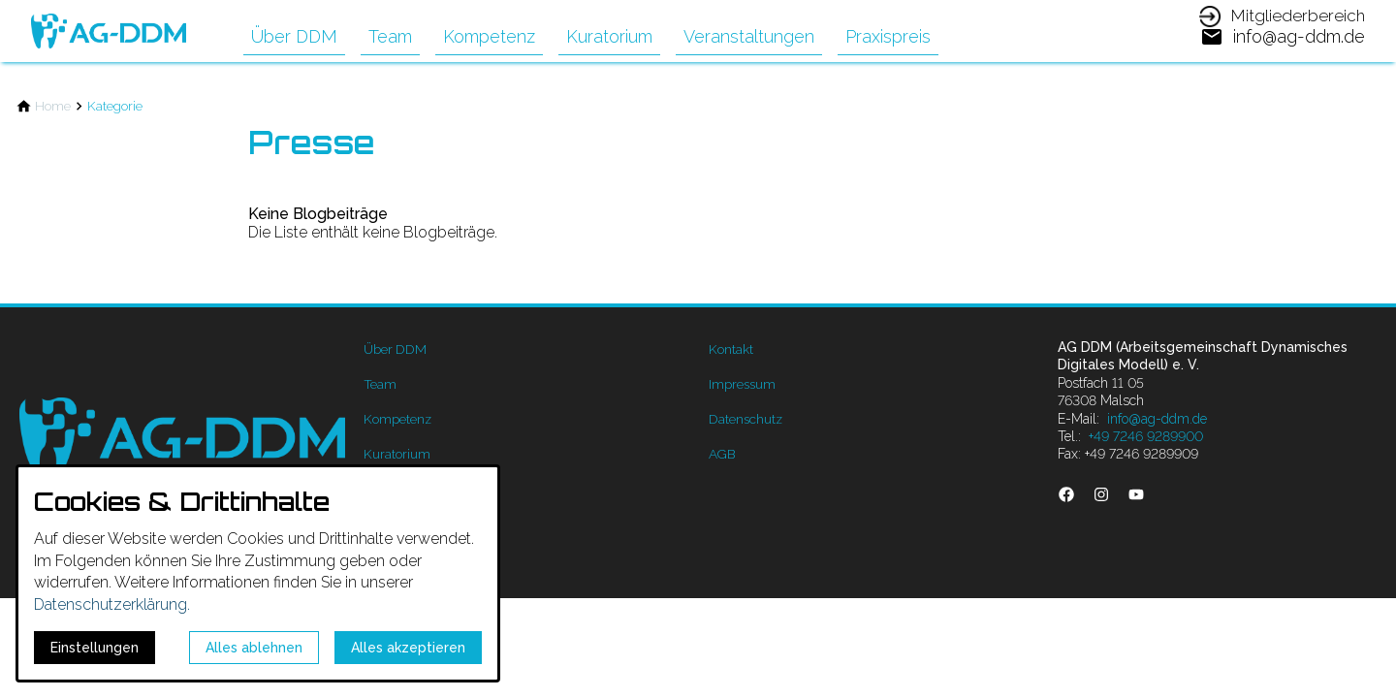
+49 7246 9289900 (1146, 436)
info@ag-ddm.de (1157, 419)
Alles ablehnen (254, 647)
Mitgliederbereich (1298, 15)
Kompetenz (489, 36)
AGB (722, 453)
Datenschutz (745, 419)
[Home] (53, 106)
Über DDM (294, 36)
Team (390, 36)
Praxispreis (888, 36)
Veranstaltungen (748, 36)
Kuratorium (609, 36)
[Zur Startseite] (108, 31)
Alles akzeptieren (408, 647)
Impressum (742, 384)
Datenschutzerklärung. (112, 604)
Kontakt (731, 349)
